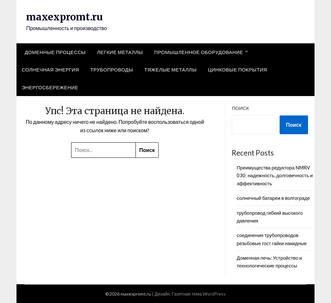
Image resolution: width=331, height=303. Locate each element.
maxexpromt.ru (64, 17)
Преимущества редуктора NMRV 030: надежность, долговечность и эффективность (275, 175)
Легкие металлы (120, 52)
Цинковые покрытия (237, 69)
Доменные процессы (55, 52)
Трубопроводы (111, 69)
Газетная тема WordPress (199, 294)
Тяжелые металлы (170, 69)
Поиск (240, 108)
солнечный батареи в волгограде (273, 198)
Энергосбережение (50, 87)
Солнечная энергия (50, 69)
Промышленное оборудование (198, 52)
